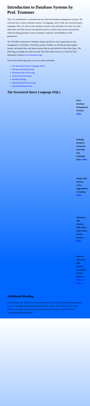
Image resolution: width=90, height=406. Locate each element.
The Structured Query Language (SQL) (28, 66)
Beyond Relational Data (22, 86)
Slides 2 (79, 283)
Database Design (19, 79)
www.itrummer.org (33, 55)
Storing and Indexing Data (23, 69)
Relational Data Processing (23, 72)
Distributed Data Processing (24, 83)
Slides (79, 114)
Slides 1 (79, 280)
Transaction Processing (21, 76)
